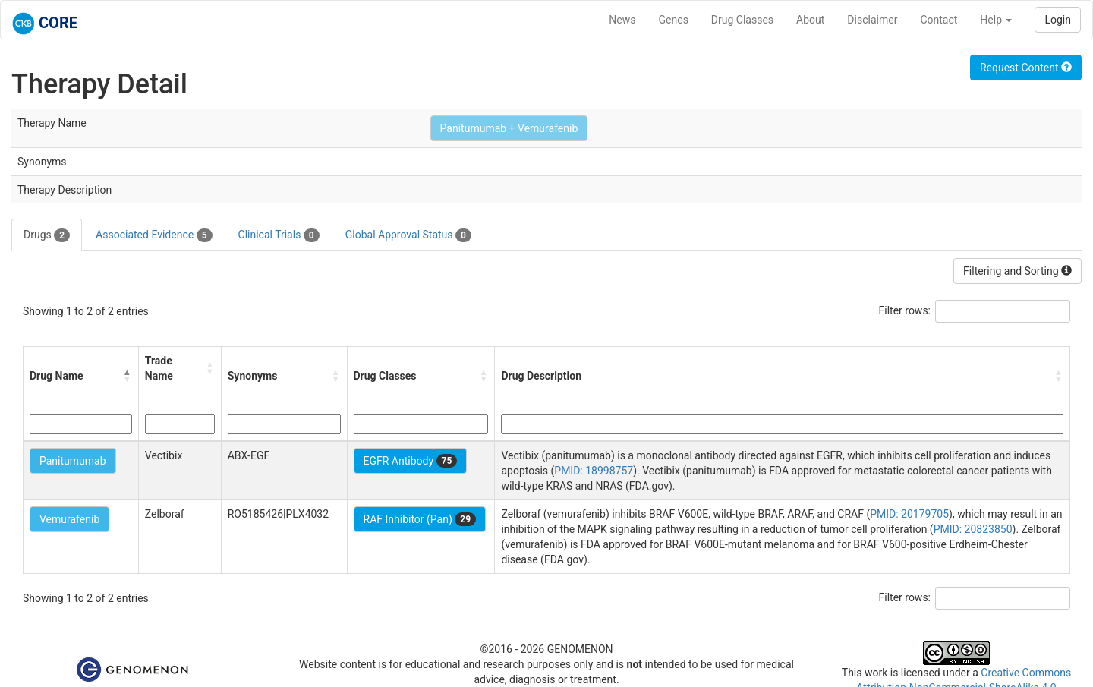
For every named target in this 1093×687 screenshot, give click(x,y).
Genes (673, 20)
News (622, 20)
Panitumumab (72, 461)
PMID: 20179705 (909, 514)
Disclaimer (872, 20)
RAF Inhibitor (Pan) (420, 519)
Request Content (1026, 67)
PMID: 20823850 (973, 529)
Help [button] (996, 20)
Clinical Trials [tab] (279, 235)
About (810, 20)
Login (1057, 20)
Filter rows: (905, 310)
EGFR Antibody (411, 461)
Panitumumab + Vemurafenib (509, 128)
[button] (127, 375)
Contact (938, 20)
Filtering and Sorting (1017, 271)
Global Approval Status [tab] (408, 235)
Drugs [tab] (47, 235)
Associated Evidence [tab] (154, 235)
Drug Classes (742, 20)
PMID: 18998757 (593, 471)
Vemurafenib (69, 519)
